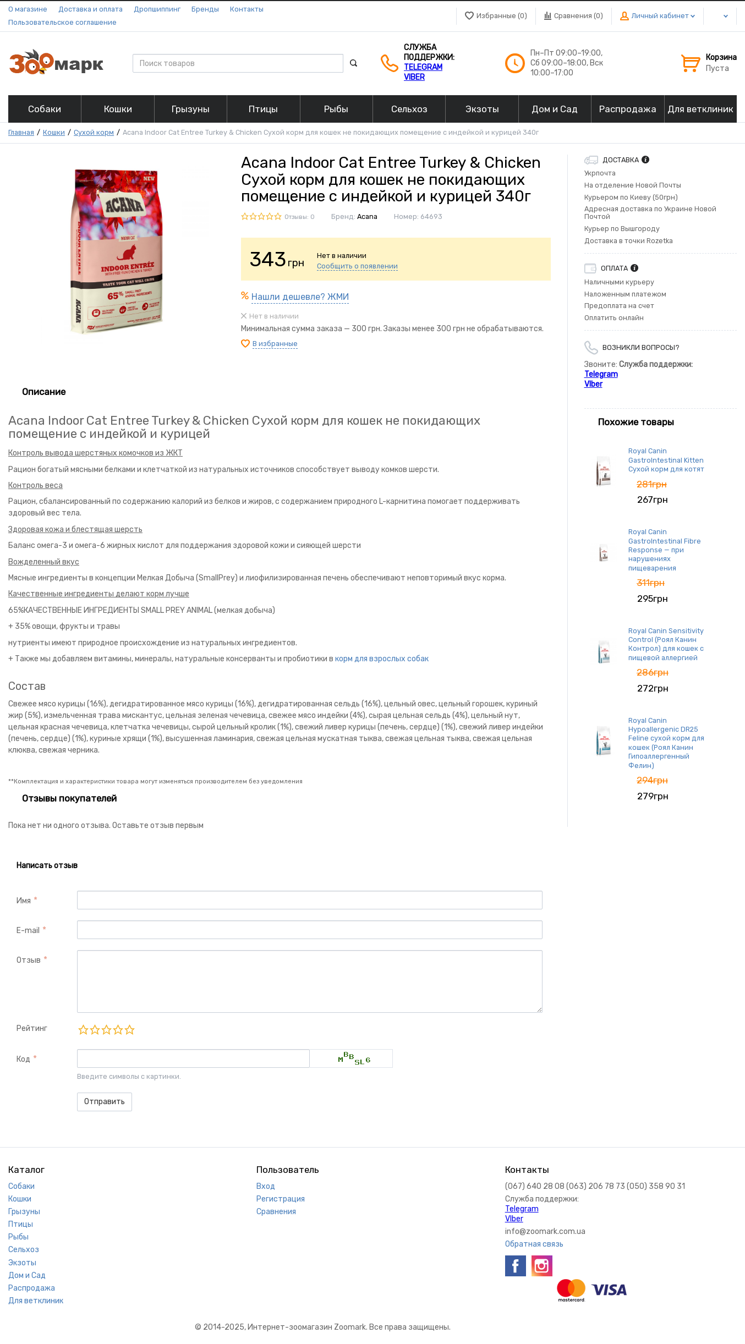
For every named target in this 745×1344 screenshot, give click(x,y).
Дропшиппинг (157, 9)
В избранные (275, 343)
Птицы (20, 1224)
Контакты (247, 9)
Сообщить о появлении (357, 266)
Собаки (21, 1186)
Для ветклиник (35, 1300)
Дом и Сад (27, 1275)
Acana (367, 216)
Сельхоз (23, 1249)
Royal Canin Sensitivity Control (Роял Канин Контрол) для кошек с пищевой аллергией (666, 644)
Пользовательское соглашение (62, 22)
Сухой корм (94, 132)
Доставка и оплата (90, 9)
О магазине (27, 9)
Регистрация (280, 1199)
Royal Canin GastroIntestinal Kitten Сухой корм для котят (666, 460)
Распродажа (31, 1288)
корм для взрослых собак (382, 658)
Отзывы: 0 (299, 217)
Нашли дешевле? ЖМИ (300, 297)
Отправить (104, 1101)
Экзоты (22, 1263)
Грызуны (24, 1211)
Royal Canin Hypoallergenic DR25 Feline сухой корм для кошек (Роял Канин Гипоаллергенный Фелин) (666, 743)
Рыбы (18, 1237)
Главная (21, 132)
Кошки (54, 132)
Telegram (423, 67)
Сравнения (276, 1211)
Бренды (205, 9)
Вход (265, 1186)
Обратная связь (534, 1244)
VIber (414, 77)
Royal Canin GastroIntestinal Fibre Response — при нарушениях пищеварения (664, 550)
